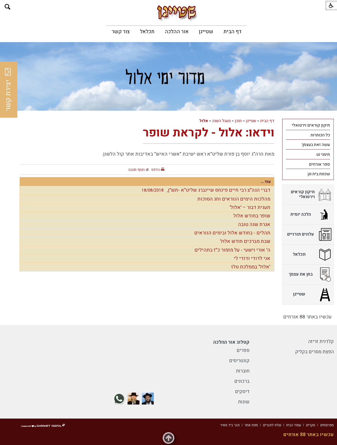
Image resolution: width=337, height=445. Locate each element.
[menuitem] (232, 31)
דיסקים (242, 391)
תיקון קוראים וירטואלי (311, 125)
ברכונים (241, 381)
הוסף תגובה (136, 169)
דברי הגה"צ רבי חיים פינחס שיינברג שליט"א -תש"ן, (204, 190)
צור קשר (121, 31)
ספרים (243, 350)
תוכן (238, 121)
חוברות (242, 371)
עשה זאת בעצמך (315, 145)
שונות (243, 401)
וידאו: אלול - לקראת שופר (208, 132)
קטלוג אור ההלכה (231, 342)
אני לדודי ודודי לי (252, 258)
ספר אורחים (319, 164)
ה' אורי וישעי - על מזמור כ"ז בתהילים (232, 250)
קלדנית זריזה (321, 341)
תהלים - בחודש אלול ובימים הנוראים (232, 233)
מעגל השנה (221, 121)
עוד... (266, 182)
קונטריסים (239, 360)
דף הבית (232, 31)
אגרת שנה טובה (254, 224)
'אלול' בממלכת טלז (250, 266)
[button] (8, 7)
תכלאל (147, 31)
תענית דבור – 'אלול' (250, 207)
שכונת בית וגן (319, 174)
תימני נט (323, 154)
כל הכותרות (320, 135)
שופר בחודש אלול (251, 215)
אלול (203, 121)
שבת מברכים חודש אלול (245, 241)
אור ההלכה (177, 31)
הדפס (155, 169)
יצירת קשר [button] (8, 89)
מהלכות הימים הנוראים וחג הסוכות (233, 199)
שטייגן (206, 31)
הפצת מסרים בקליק (314, 351)
